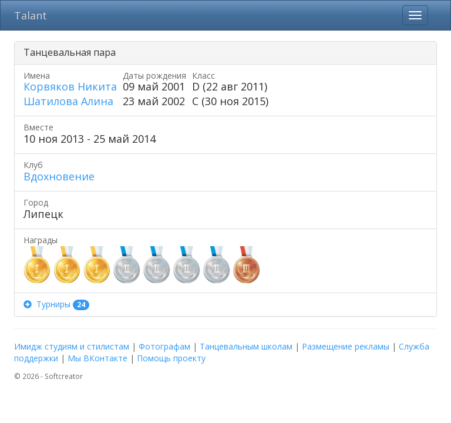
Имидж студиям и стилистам (71, 346)
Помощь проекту (171, 358)
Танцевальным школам (246, 346)
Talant (30, 15)
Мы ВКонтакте (97, 358)
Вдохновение (59, 176)
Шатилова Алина (68, 101)
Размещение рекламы (345, 346)
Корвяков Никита (70, 86)
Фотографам (164, 346)
